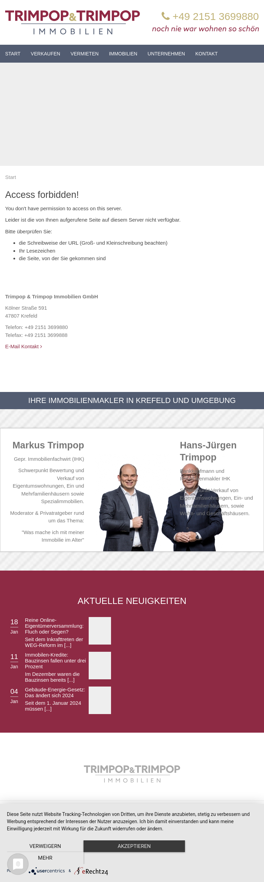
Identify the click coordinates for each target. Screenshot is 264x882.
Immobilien (123, 53)
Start (13, 53)
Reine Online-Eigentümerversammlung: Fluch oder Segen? (54, 626)
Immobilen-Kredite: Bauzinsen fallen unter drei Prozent (55, 660)
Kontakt (206, 53)
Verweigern (44, 858)
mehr (219, 858)
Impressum (158, 812)
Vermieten (84, 53)
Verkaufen (45, 53)
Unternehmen (166, 53)
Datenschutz (191, 812)
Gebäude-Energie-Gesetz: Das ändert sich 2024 (55, 692)
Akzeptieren (132, 858)
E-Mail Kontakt (23, 346)
